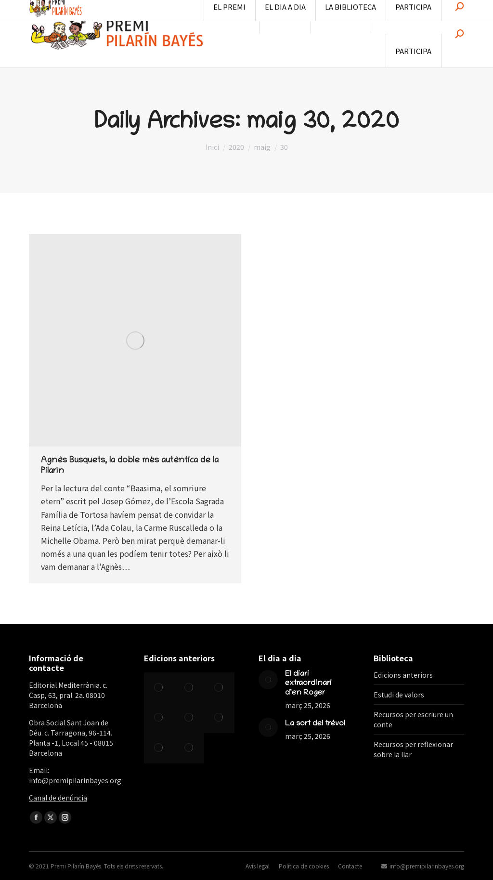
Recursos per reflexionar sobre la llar (413, 749)
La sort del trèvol (315, 724)
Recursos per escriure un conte (413, 719)
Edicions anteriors (403, 675)
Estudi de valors (399, 694)
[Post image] (268, 679)
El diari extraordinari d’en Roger (308, 683)
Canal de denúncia (58, 797)
